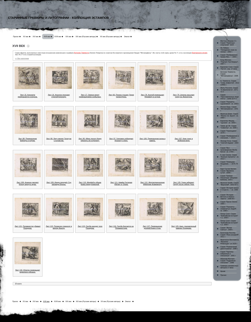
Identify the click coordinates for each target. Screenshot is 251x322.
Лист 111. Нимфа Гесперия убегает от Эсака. (121, 183)
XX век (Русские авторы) (110, 36)
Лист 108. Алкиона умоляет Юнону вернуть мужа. (28, 183)
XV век (25, 36)
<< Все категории (22, 58)
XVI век (36, 36)
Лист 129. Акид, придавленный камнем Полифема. (183, 227)
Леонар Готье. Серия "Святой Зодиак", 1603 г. (229, 143)
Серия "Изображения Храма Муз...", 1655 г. (229, 56)
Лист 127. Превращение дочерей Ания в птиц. (152, 227)
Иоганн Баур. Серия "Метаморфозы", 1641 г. (229, 109)
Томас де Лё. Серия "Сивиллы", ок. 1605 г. (229, 127)
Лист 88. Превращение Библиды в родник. (27, 140)
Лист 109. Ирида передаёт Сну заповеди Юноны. (58, 183)
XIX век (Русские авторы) (86, 36)
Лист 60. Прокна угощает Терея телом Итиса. (121, 96)
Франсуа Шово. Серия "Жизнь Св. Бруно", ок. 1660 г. (229, 116)
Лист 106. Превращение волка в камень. (152, 140)
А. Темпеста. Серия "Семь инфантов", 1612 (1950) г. (229, 83)
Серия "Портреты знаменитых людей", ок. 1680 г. (228, 209)
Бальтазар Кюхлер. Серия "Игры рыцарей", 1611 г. (229, 235)
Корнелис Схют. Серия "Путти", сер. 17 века (229, 68)
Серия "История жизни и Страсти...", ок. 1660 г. (229, 190)
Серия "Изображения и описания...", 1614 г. (229, 137)
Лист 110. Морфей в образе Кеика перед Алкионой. (90, 183)
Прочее (223, 275)
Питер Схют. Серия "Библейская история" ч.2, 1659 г (229, 223)
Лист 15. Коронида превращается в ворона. (28, 96)
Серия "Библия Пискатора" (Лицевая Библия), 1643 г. (228, 178)
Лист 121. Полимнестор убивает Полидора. (28, 227)
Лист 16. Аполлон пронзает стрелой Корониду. (59, 96)
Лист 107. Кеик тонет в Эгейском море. (184, 140)
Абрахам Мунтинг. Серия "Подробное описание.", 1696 (228, 261)
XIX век (68, 36)
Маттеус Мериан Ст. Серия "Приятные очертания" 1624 (228, 43)
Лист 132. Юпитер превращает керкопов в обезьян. (27, 271)
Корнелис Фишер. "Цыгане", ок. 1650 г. (228, 122)
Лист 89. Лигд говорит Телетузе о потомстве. (58, 140)
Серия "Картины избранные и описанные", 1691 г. (228, 254)
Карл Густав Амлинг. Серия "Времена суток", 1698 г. (228, 171)
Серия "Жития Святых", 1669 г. (226, 229)
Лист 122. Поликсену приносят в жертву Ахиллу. (59, 227)
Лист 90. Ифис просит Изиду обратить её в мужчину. (90, 140)
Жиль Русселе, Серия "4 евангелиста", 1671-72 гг (229, 90)
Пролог (16, 36)
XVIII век (57, 36)
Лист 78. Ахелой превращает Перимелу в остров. (152, 96)
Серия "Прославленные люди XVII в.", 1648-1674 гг (229, 97)
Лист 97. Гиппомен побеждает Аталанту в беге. (121, 140)
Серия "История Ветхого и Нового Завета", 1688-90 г (227, 197)
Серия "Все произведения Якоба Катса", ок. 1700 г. (228, 150)
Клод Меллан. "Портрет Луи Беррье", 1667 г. (229, 62)
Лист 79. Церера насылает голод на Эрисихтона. (183, 96)
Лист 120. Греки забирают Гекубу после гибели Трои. (183, 183)
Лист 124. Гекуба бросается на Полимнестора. (121, 227)
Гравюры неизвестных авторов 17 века (229, 267)
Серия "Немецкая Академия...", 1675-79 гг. (229, 164)
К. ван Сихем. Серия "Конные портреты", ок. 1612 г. (229, 157)
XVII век (47, 36)
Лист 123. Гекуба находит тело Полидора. (90, 227)
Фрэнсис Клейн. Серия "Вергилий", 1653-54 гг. (229, 184)
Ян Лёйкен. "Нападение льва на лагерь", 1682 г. (228, 50)
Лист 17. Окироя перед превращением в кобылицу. (90, 96)
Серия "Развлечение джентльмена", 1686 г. (229, 248)
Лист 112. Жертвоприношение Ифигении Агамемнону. (152, 183)
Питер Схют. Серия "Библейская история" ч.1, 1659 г (229, 216)
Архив (222, 271)
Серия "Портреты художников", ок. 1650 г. (229, 103)
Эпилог (127, 36)
